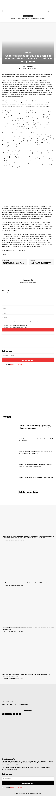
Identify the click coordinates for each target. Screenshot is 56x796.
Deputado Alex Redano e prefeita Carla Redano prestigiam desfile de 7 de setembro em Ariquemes (35, 465)
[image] (28, 736)
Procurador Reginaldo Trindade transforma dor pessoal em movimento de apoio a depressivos (35, 452)
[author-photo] (3, 540)
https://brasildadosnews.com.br (28, 282)
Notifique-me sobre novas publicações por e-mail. (15, 327)
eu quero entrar (28, 360)
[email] (28, 355)
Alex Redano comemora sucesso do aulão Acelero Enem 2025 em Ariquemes (27, 583)
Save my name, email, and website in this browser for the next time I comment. (25, 321)
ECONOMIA (28, 52)
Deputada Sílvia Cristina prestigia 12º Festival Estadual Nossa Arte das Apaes (13, 263)
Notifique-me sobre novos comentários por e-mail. (15, 325)
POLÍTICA (4, 764)
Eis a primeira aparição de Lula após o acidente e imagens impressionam (40, 263)
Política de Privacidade (16, 364)
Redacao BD (29, 66)
